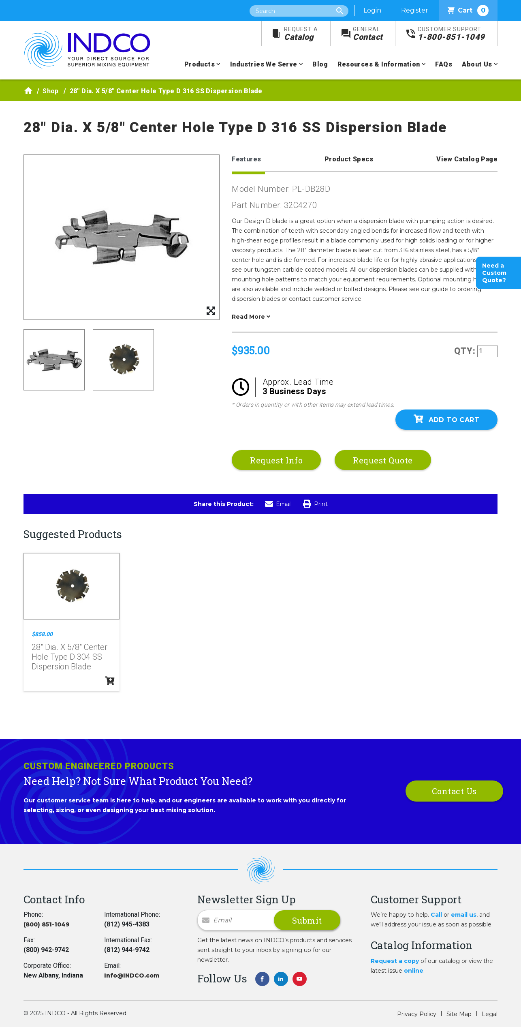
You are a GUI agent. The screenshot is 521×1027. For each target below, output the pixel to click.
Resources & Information (378, 64)
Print (315, 504)
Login (372, 10)
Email (278, 504)
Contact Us (454, 791)
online (413, 970)
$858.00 (42, 634)
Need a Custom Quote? (494, 273)
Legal (490, 1014)
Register (414, 10)
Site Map (459, 1014)
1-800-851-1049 (451, 34)
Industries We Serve (263, 64)
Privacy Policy (416, 1014)
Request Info (276, 460)
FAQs (443, 64)
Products (199, 64)
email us (463, 914)
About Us (477, 64)
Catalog (301, 34)
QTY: (465, 351)
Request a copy (395, 961)
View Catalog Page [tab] (467, 159)
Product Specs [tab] (349, 159)
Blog (320, 64)
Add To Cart (446, 419)
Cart (468, 10)
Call (436, 914)
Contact (368, 34)
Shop (51, 91)
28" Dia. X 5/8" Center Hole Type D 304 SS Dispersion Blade (69, 656)
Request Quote (383, 460)
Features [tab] (246, 159)
